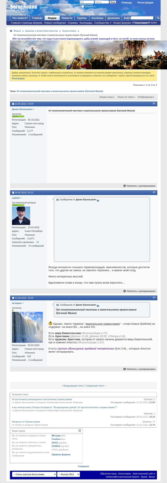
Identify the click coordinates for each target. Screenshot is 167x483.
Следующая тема (94, 385)
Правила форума (61, 454)
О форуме (83, 466)
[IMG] (55, 442)
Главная (37, 18)
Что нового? (20, 18)
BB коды (56, 435)
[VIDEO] (56, 446)
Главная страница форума (26, 22)
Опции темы (106, 97)
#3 (154, 297)
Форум (52, 18)
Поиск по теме (125, 97)
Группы (81, 18)
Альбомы (97, 18)
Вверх (152, 476)
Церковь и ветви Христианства (41, 30)
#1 (154, 103)
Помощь (127, 2)
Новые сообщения (55, 22)
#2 (154, 192)
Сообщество (101, 22)
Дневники (114, 18)
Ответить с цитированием (139, 185)
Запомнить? (89, 6)
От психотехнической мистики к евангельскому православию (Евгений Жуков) (60, 91)
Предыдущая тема (73, 385)
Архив (144, 476)
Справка (73, 22)
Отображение (145, 97)
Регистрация (145, 2)
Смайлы (56, 439)
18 (37, 242)
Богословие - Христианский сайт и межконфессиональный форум (130, 475)
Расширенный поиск (145, 22)
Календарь (86, 22)
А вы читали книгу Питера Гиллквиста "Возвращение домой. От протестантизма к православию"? (64, 407)
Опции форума (122, 22)
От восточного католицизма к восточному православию (42, 399)
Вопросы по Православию (26, 421)
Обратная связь (108, 473)
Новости (67, 18)
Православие (69, 30)
